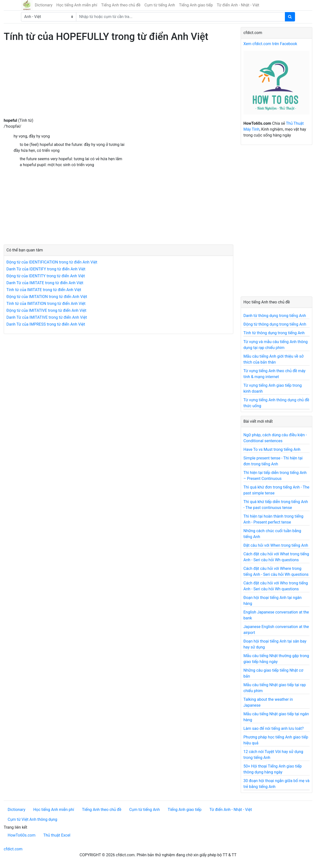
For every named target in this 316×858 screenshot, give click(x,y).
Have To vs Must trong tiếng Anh (271, 449)
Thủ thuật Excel (56, 835)
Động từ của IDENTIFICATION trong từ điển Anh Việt (51, 262)
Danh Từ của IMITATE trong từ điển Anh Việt (44, 282)
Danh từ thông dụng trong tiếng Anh (274, 315)
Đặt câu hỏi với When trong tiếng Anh (275, 545)
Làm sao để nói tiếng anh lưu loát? (273, 728)
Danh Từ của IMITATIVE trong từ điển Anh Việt (46, 317)
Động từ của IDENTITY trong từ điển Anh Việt (45, 276)
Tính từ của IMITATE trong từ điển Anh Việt (43, 289)
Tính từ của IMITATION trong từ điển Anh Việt (45, 303)
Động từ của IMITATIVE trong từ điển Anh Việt (46, 310)
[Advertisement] (118, 83)
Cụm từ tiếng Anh (159, 5)
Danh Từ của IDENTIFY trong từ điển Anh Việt (45, 269)
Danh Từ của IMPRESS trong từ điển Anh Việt (45, 324)
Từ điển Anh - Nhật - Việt (238, 5)
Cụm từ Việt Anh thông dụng (32, 819)
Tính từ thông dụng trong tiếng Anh (274, 333)
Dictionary (44, 5)
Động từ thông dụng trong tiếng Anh (274, 324)
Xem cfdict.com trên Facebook (270, 43)
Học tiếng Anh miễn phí (76, 5)
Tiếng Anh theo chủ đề (120, 5)
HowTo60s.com (21, 835)
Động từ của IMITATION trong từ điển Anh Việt (46, 296)
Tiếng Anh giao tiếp (196, 5)
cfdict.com (13, 849)
